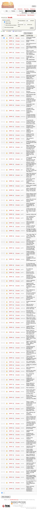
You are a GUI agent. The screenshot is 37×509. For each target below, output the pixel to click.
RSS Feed (15, 503)
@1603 (10, 170)
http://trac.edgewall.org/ (31, 508)
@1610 (10, 135)
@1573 (10, 305)
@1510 (10, 483)
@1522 (10, 459)
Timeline (13, 11)
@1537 (10, 431)
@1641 (10, 110)
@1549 (10, 379)
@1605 (10, 159)
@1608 (10, 142)
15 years (18, 38)
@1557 (10, 352)
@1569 (10, 318)
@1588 (10, 242)
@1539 (10, 424)
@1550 (10, 375)
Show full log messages (8, 27)
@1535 (10, 438)
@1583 (10, 269)
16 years (18, 135)
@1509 (10, 488)
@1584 (10, 265)
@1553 (10, 365)
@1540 (10, 418)
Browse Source (30, 11)
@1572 (10, 308)
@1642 (10, 105)
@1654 (10, 82)
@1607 (10, 147)
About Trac (26, 9)
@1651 (10, 92)
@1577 (10, 293)
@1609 (10, 138)
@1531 (10, 447)
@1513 (10, 477)
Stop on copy (7, 22)
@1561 (10, 332)
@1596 (10, 205)
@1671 (10, 52)
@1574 (10, 302)
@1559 (10, 343)
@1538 (10, 428)
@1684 (10, 41)
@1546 (10, 387)
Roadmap (21, 11)
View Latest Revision (21, 15)
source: (4, 17)
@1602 (10, 175)
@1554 (10, 362)
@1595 (10, 210)
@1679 (10, 47)
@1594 (10, 214)
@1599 (10, 190)
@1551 (10, 371)
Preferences (32, 9)
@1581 (10, 276)
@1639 (10, 122)
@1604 (10, 164)
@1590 (10, 231)
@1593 (10, 218)
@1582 (10, 272)
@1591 (10, 226)
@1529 (10, 455)
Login (15, 9)
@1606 (10, 153)
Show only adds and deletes (10, 25)
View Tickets (24, 12)
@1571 (10, 312)
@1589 (10, 236)
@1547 (10, 384)
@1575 (10, 298)
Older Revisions (30, 15)
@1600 (10, 186)
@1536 (10, 434)
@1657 (10, 67)
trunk (10, 17)
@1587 (10, 248)
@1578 (10, 290)
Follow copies (7, 23)
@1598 (10, 195)
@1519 (10, 463)
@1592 (10, 223)
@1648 (10, 95)
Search (32, 12)
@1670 (10, 58)
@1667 (10, 62)
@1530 (10, 451)
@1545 (10, 391)
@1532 (10, 442)
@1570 (10, 315)
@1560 (10, 337)
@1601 (10, 181)
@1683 (10, 44)
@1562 (10, 327)
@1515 (10, 467)
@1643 (10, 100)
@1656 (10, 72)
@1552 (10, 368)
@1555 (10, 358)
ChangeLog (23, 503)
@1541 (10, 413)
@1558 (10, 348)
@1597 (10, 200)
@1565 (10, 322)
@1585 (10, 259)
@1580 (10, 281)
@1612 (10, 126)
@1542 (10, 409)
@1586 (10, 253)
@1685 (10, 38)
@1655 (10, 77)
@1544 (10, 397)
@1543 (10, 403)
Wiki (7, 11)
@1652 (10, 88)
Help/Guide (20, 9)
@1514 (10, 472)
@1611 (10, 131)
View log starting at (24, 20)
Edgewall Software (19, 506)
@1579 (10, 285)
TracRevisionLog (14, 499)
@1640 (10, 116)
